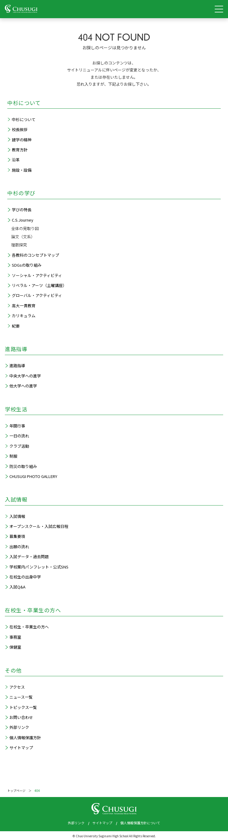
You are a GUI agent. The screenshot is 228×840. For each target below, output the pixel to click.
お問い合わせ (21, 717)
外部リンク (19, 727)
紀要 (16, 326)
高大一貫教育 (23, 305)
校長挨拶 (20, 129)
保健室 (15, 647)
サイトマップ (21, 747)
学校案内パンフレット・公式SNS (38, 567)
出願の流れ (19, 546)
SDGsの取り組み (26, 265)
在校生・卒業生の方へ (29, 627)
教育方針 (20, 150)
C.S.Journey (22, 220)
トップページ (16, 790)
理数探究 (19, 245)
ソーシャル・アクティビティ (37, 275)
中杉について (23, 119)
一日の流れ (19, 436)
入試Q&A (17, 587)
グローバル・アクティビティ (37, 295)
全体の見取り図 (25, 228)
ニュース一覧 (21, 697)
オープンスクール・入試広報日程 (38, 526)
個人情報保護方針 (25, 737)
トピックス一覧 (23, 707)
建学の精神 (21, 140)
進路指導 (17, 365)
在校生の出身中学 (25, 577)
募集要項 (17, 536)
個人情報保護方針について (140, 822)
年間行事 (17, 426)
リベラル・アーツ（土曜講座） (39, 285)
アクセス (17, 687)
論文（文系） (23, 236)
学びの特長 (21, 209)
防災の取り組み (23, 466)
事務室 (15, 637)
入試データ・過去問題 (29, 556)
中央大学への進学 (25, 376)
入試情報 (17, 516)
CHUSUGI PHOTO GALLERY (33, 476)
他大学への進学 (23, 386)
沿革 (16, 160)
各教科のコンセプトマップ (35, 255)
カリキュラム (23, 315)
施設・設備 (21, 170)
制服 (13, 456)
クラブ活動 (19, 446)
